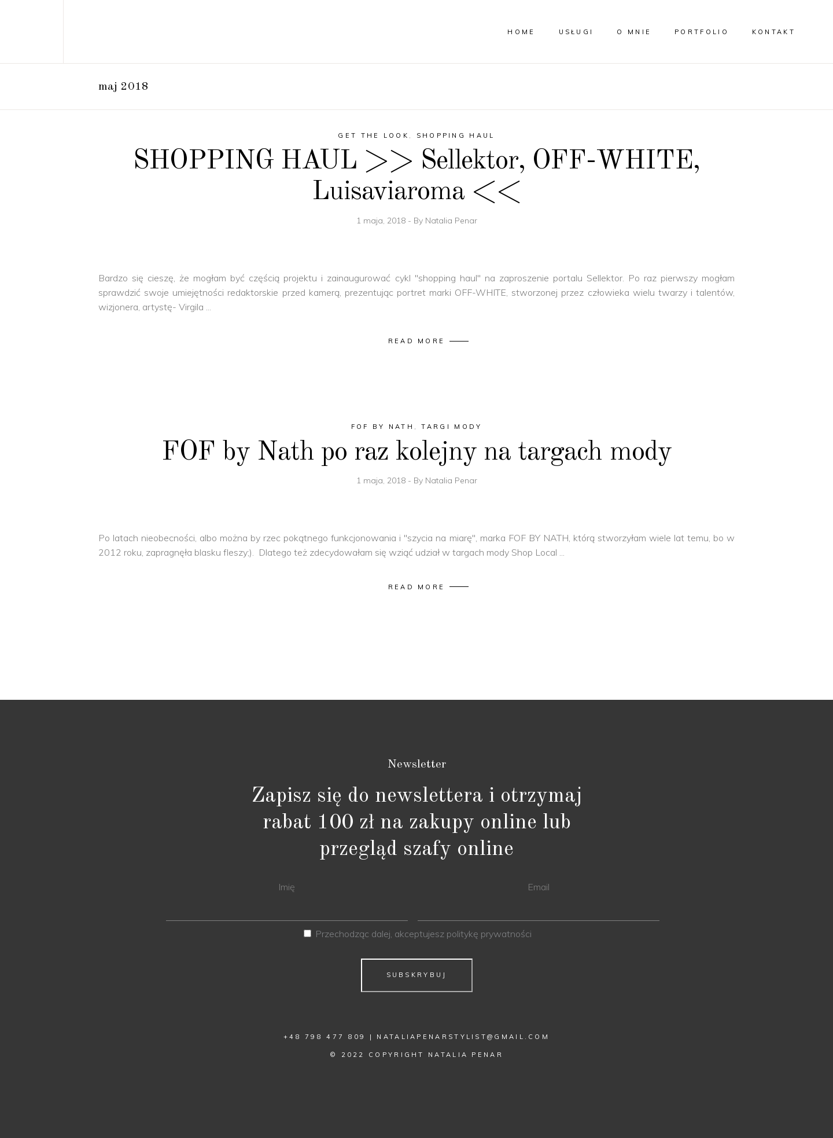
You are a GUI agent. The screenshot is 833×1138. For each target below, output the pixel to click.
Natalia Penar (451, 220)
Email (539, 887)
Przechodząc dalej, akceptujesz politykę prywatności (423, 933)
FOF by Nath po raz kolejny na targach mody (416, 452)
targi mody (451, 427)
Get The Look (373, 135)
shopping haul (456, 135)
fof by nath (382, 427)
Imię (286, 887)
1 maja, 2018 (382, 220)
